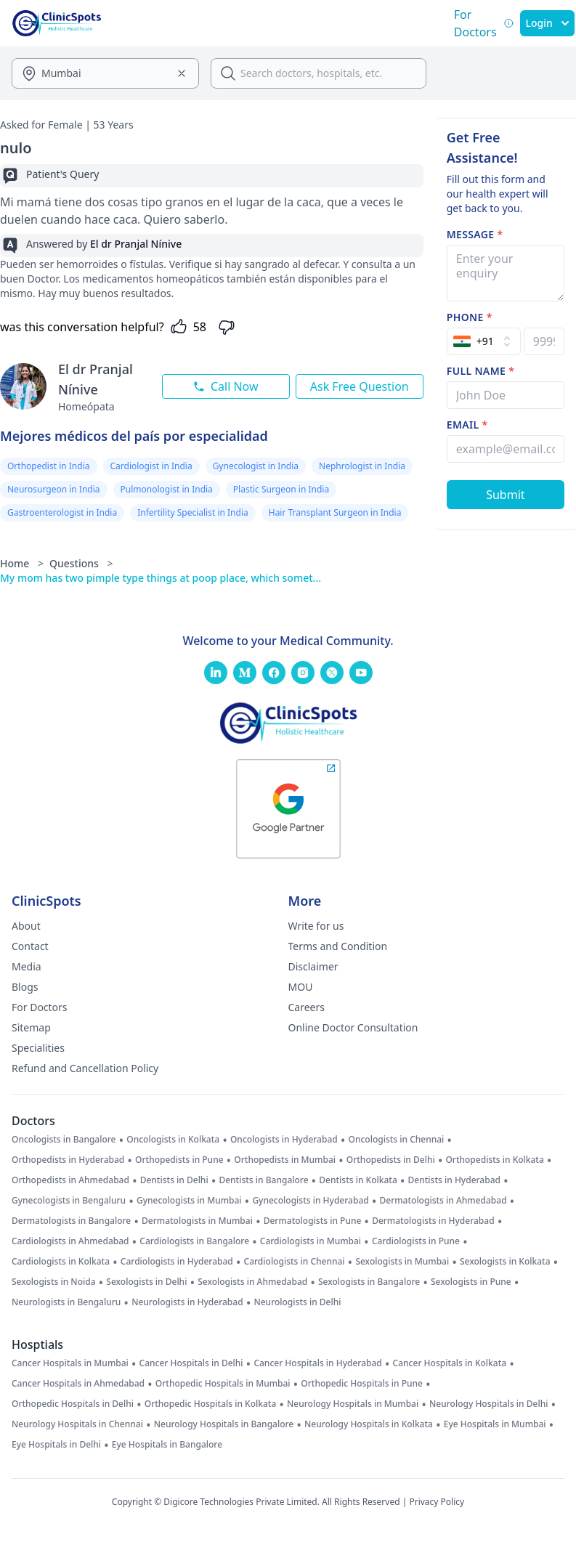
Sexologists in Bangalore (369, 1282)
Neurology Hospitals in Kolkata (368, 1424)
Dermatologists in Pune (313, 1221)
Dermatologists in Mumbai (197, 1221)
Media (26, 966)
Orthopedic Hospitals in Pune (362, 1383)
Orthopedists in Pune (179, 1160)
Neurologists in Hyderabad (187, 1302)
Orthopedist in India (48, 466)
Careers (306, 1007)
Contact (30, 946)
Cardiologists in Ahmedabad (70, 1241)
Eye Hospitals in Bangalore (167, 1445)
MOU (300, 987)
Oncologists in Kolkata (172, 1139)
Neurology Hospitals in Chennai (77, 1424)
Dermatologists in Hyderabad (433, 1221)
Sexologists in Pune (471, 1282)
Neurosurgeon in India (53, 489)
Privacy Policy (436, 1502)
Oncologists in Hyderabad (284, 1139)
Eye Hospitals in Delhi (56, 1445)
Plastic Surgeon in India (281, 489)
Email (467, 424)
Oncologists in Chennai (397, 1139)
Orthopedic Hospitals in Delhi (73, 1404)
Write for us (316, 926)
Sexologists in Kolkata (505, 1261)
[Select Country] (484, 341)
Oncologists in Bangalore (64, 1139)
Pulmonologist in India (167, 489)
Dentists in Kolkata (358, 1180)
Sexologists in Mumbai (402, 1261)
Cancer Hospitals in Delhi (191, 1363)
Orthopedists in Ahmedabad (70, 1180)
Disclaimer (313, 966)
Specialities (38, 1048)
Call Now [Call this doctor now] (226, 386)
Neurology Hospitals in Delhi (488, 1404)
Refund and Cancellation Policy (85, 1068)
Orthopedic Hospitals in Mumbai (223, 1383)
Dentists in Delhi (174, 1180)
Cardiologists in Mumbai (310, 1241)
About (26, 926)
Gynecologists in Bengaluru (69, 1200)
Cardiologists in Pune (416, 1241)
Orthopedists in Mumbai (285, 1160)
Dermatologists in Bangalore (71, 1221)
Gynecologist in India (256, 466)
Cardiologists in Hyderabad (177, 1261)
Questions (81, 563)
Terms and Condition (338, 946)
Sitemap (31, 1027)
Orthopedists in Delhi (390, 1160)
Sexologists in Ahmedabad (252, 1282)
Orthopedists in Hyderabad (68, 1160)
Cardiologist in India (151, 466)
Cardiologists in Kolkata (61, 1261)
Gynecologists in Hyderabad (310, 1200)
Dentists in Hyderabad (454, 1180)
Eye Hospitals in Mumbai (495, 1424)
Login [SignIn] (547, 23)
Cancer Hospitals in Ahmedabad (78, 1383)
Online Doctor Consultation (353, 1027)
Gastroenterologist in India (62, 512)
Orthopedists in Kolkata (494, 1160)
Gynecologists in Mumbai (189, 1200)
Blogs (25, 987)
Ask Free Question (359, 386)
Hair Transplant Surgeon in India (335, 512)
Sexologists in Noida (54, 1282)
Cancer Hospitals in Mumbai (70, 1363)
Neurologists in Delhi (297, 1302)
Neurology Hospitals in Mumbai (352, 1404)
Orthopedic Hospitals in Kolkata (211, 1404)
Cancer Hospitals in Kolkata (450, 1363)
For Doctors (40, 1007)
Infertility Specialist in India (192, 512)
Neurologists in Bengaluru (66, 1302)
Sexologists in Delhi (146, 1282)
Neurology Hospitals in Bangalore (224, 1424)
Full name (480, 371)
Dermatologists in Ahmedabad (442, 1200)
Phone (469, 317)
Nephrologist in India (362, 466)
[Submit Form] (505, 494)
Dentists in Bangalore (263, 1180)
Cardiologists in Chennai (294, 1261)
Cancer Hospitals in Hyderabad (317, 1363)
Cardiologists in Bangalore (194, 1241)
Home (22, 563)
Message (475, 234)
